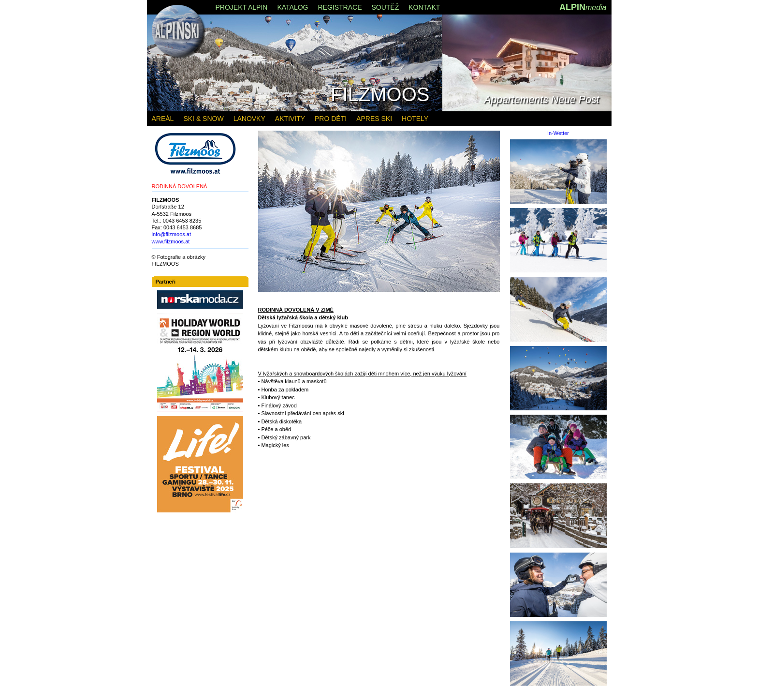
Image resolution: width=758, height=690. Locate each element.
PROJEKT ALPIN (242, 7)
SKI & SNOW (203, 118)
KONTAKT (424, 7)
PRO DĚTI (331, 118)
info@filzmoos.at (171, 234)
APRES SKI (374, 118)
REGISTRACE (340, 7)
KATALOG (292, 7)
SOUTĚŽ (385, 7)
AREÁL (163, 118)
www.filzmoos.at (171, 241)
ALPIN (583, 7)
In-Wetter (558, 133)
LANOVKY (249, 118)
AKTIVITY (290, 118)
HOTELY (415, 118)
